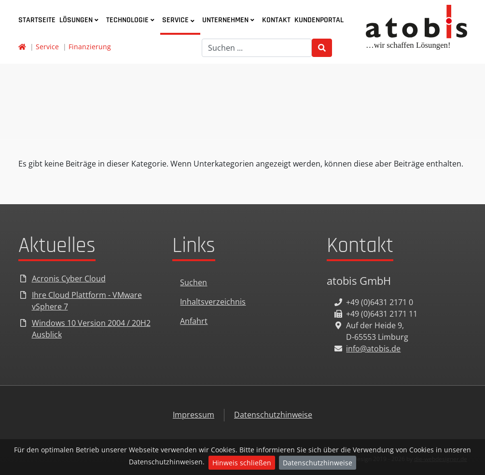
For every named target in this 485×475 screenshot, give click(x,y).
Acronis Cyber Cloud (69, 278)
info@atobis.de (373, 348)
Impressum (193, 414)
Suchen (193, 282)
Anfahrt (194, 321)
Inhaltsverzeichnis (213, 301)
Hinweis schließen (241, 462)
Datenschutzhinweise (317, 462)
